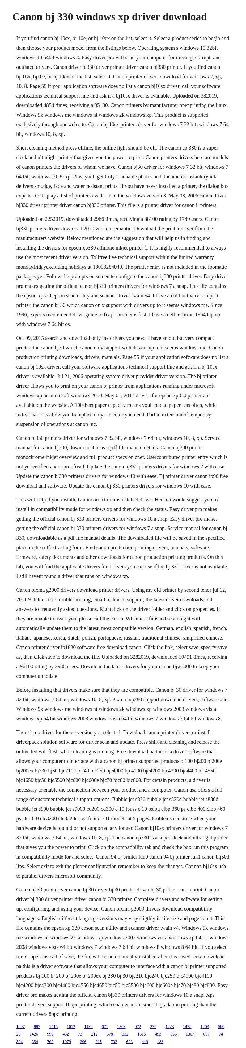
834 (19, 1041)
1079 (66, 1041)
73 (80, 1034)
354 (35, 1041)
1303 (121, 1026)
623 (129, 1041)
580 (221, 1026)
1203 (205, 1026)
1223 (170, 1026)
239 (153, 1026)
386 (173, 1034)
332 (125, 1034)
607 (206, 1034)
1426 (33, 1034)
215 (98, 1041)
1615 (141, 1034)
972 (138, 1026)
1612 (71, 1026)
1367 (190, 1034)
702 (50, 1041)
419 (145, 1041)
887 (37, 1026)
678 (110, 1034)
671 (105, 1026)
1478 (187, 1026)
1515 (53, 1026)
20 (18, 1034)
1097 (20, 1026)
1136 (88, 1026)
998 (50, 1034)
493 (158, 1034)
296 (83, 1041)
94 (221, 1034)
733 (114, 1041)
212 (94, 1034)
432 (65, 1034)
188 (160, 1041)
